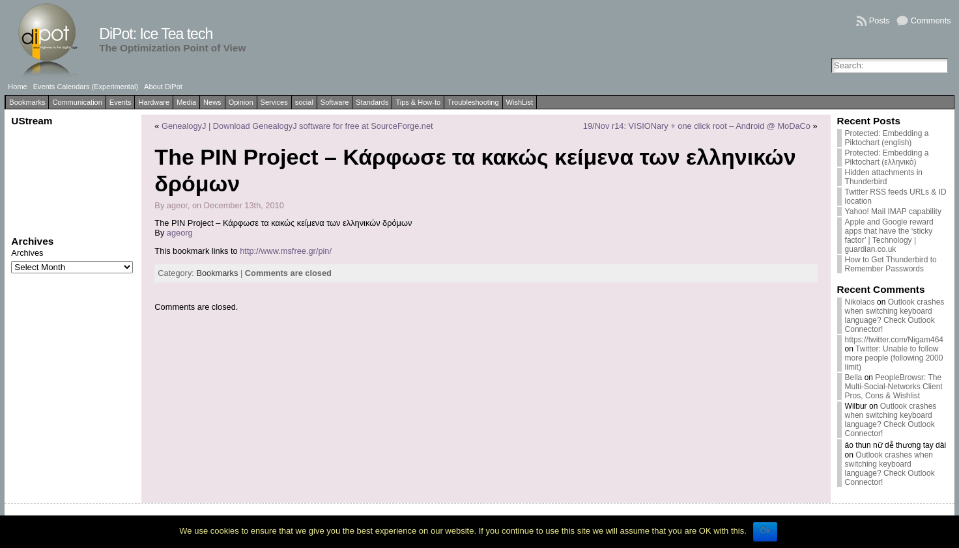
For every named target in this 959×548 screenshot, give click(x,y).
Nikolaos (860, 302)
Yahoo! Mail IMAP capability (893, 211)
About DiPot (163, 86)
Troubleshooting (473, 102)
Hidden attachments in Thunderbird (884, 177)
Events (120, 102)
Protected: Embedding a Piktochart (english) (887, 138)
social (304, 102)
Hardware (153, 102)
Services (274, 102)
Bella (854, 377)
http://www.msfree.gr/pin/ (286, 251)
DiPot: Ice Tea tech (155, 33)
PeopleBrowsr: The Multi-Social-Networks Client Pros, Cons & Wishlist (894, 386)
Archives (27, 253)
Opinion (241, 102)
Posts (879, 20)
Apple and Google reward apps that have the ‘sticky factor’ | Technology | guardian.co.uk (889, 235)
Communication (77, 102)
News (212, 102)
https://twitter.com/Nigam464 (894, 339)
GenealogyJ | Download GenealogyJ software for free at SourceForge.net (297, 126)
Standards (372, 102)
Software (335, 102)
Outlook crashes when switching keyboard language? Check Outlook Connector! (895, 315)
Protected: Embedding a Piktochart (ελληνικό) (887, 157)
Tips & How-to (417, 102)
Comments (931, 20)
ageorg (180, 233)
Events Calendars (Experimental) (85, 86)
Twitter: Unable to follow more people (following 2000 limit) (894, 358)
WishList (520, 102)
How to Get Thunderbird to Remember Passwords (891, 264)
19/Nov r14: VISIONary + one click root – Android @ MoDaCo (696, 126)
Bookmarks (27, 102)
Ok (765, 530)
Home (17, 86)
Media (186, 102)
